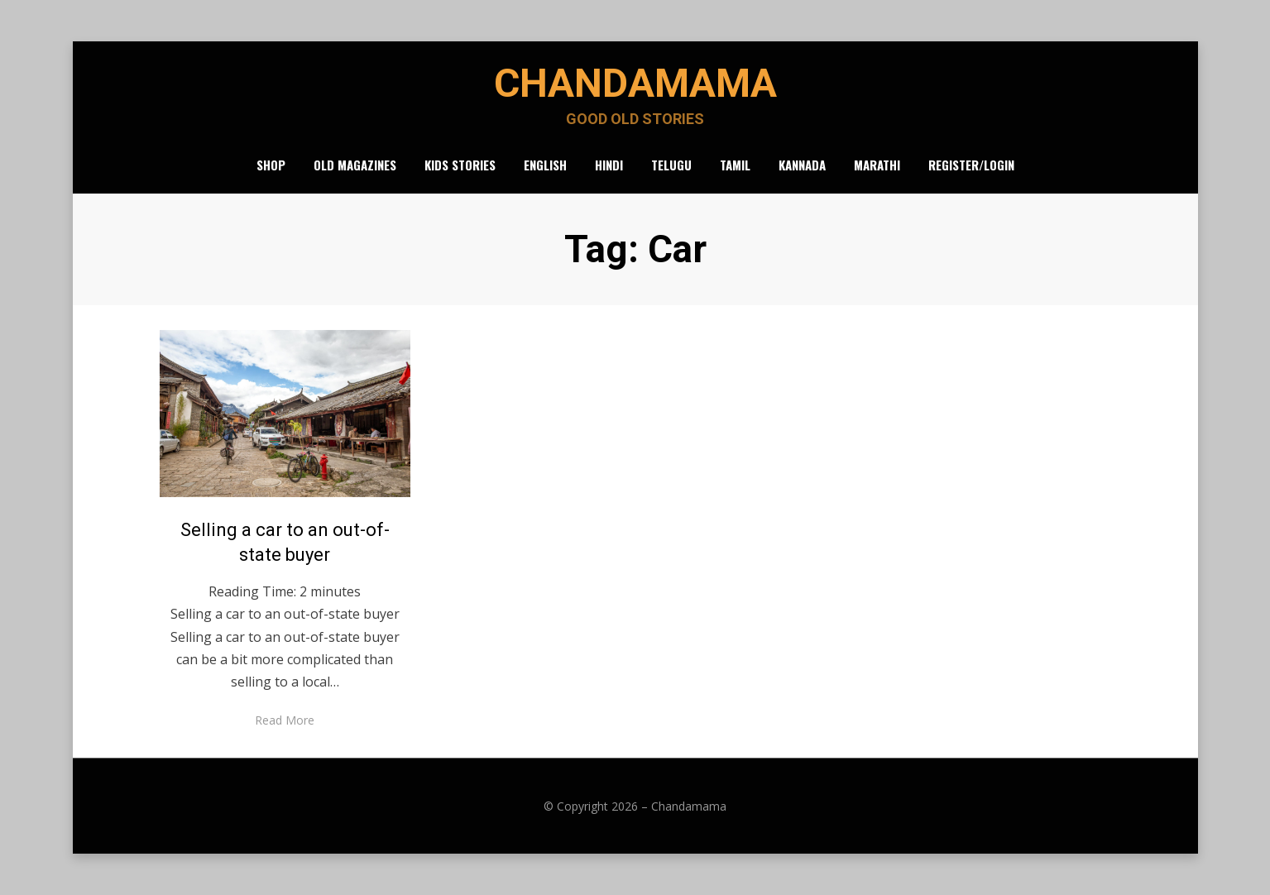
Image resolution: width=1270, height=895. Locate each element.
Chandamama (635, 83)
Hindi (609, 165)
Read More (284, 720)
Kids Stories (460, 165)
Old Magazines (355, 165)
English (545, 165)
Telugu (671, 165)
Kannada (802, 165)
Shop (270, 165)
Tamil (735, 165)
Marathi (877, 165)
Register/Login (971, 165)
